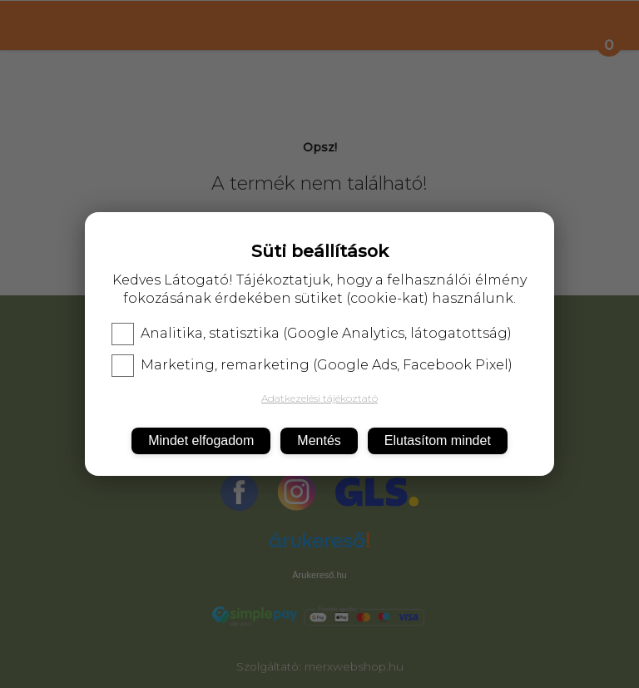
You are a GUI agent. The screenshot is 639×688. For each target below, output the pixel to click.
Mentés (318, 440)
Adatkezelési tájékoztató (319, 398)
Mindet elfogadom (201, 440)
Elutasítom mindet (437, 440)
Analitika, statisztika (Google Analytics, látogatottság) (311, 333)
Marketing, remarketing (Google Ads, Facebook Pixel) (312, 365)
